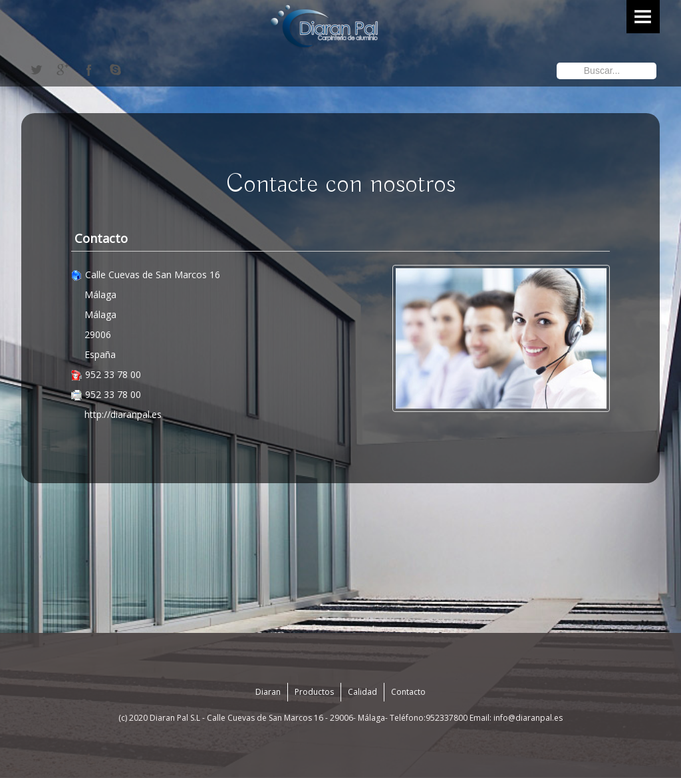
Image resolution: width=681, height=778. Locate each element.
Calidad (362, 691)
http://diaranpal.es (123, 414)
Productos (314, 691)
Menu (643, 16)
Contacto (408, 691)
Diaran (268, 691)
